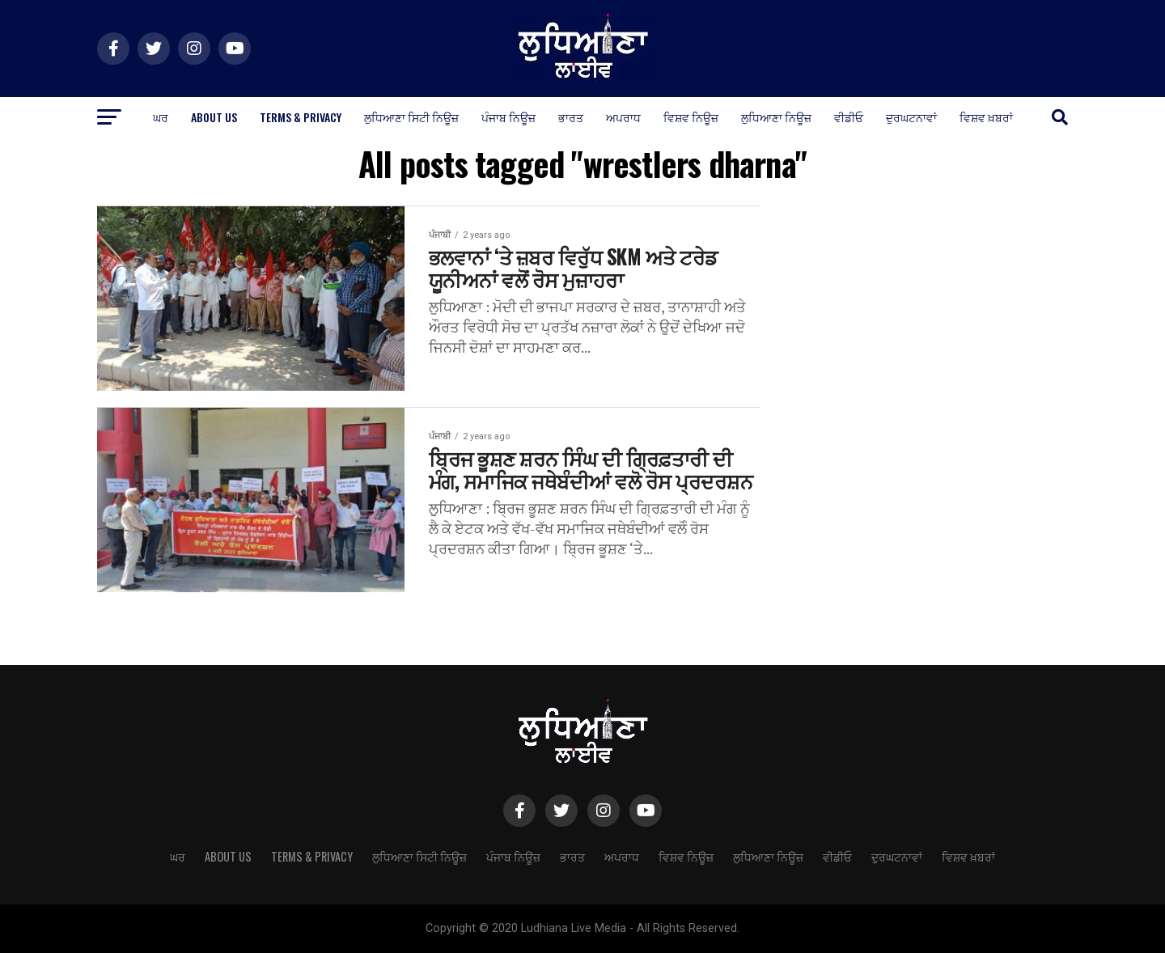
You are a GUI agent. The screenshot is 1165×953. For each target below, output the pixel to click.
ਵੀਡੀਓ (848, 116)
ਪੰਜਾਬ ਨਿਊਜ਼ (508, 116)
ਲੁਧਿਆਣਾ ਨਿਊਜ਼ (776, 116)
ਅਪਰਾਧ (623, 116)
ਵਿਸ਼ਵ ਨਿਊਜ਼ (690, 116)
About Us (214, 116)
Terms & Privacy (300, 116)
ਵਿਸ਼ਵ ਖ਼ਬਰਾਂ (986, 116)
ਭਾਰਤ (570, 116)
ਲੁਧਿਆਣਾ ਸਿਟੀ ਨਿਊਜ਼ (411, 116)
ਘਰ (160, 116)
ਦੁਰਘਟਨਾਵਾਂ (911, 116)
